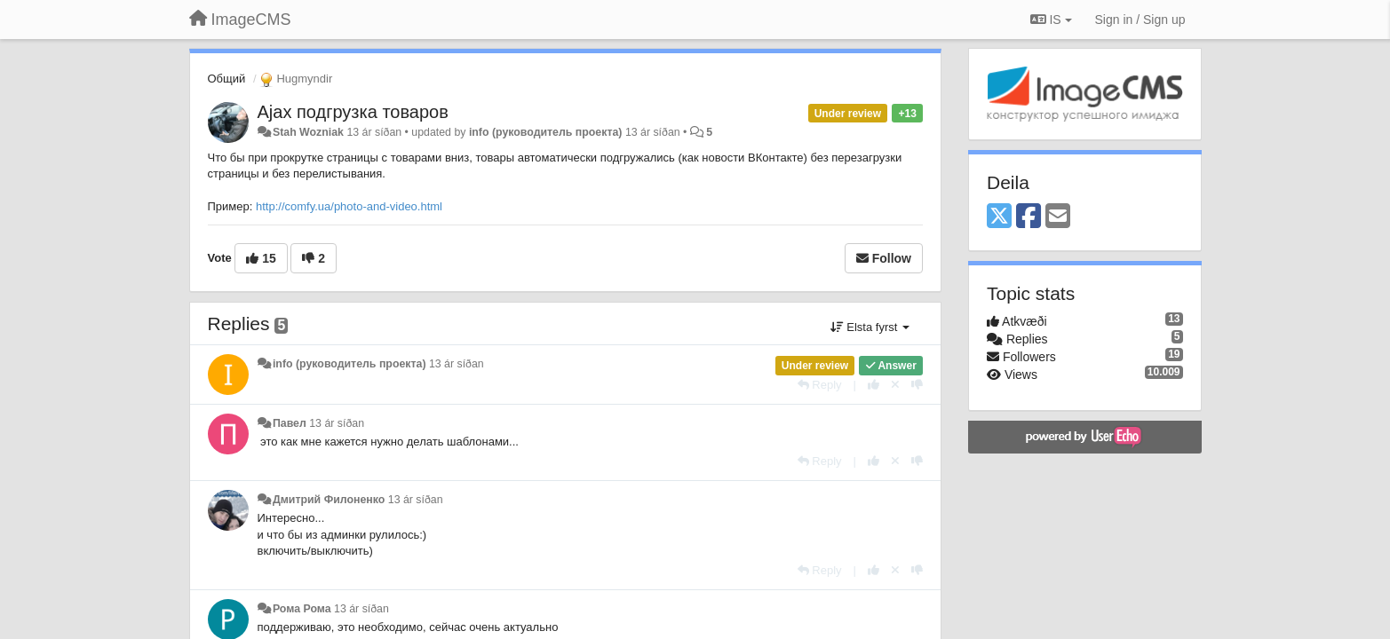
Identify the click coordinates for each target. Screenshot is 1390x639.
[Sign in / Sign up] (1140, 19)
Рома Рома (302, 609)
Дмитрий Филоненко (329, 499)
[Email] (1057, 217)
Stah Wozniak (308, 132)
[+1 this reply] (873, 384)
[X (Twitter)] (999, 217)
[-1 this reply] (917, 384)
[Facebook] (1028, 217)
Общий (227, 78)
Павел (289, 423)
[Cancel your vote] (895, 384)
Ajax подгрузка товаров (353, 112)
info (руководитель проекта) (546, 132)
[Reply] (820, 384)
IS (1051, 19)
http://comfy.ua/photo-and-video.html (349, 206)
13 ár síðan (456, 364)
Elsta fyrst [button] (869, 327)
